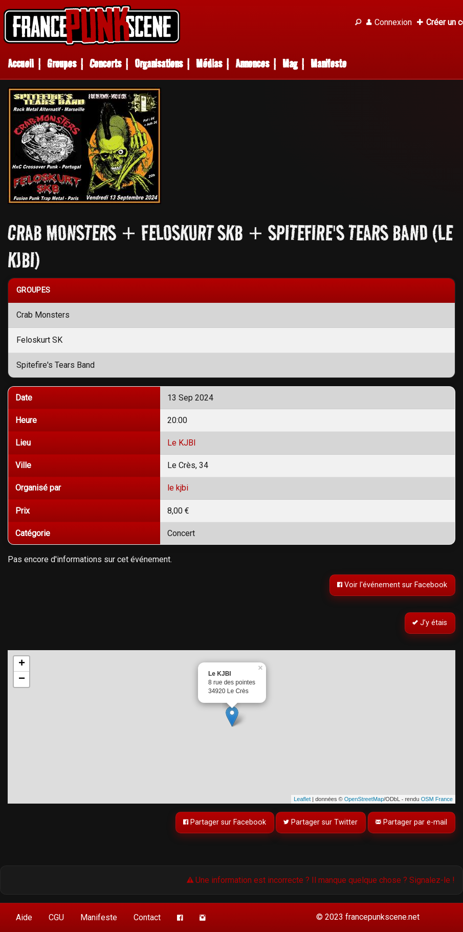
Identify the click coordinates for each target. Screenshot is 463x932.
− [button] (21, 679)
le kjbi (177, 488)
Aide (24, 917)
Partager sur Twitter (321, 822)
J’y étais (430, 622)
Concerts (105, 64)
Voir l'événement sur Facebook (393, 585)
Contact (147, 917)
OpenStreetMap (364, 799)
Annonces (252, 64)
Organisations (159, 64)
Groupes (61, 64)
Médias (209, 64)
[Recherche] (358, 22)
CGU (56, 917)
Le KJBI (181, 443)
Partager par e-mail (412, 822)
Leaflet (302, 799)
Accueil (21, 64)
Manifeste (328, 64)
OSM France (437, 799)
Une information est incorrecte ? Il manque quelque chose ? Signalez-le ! (321, 880)
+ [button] (21, 664)
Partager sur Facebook (224, 822)
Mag (289, 64)
